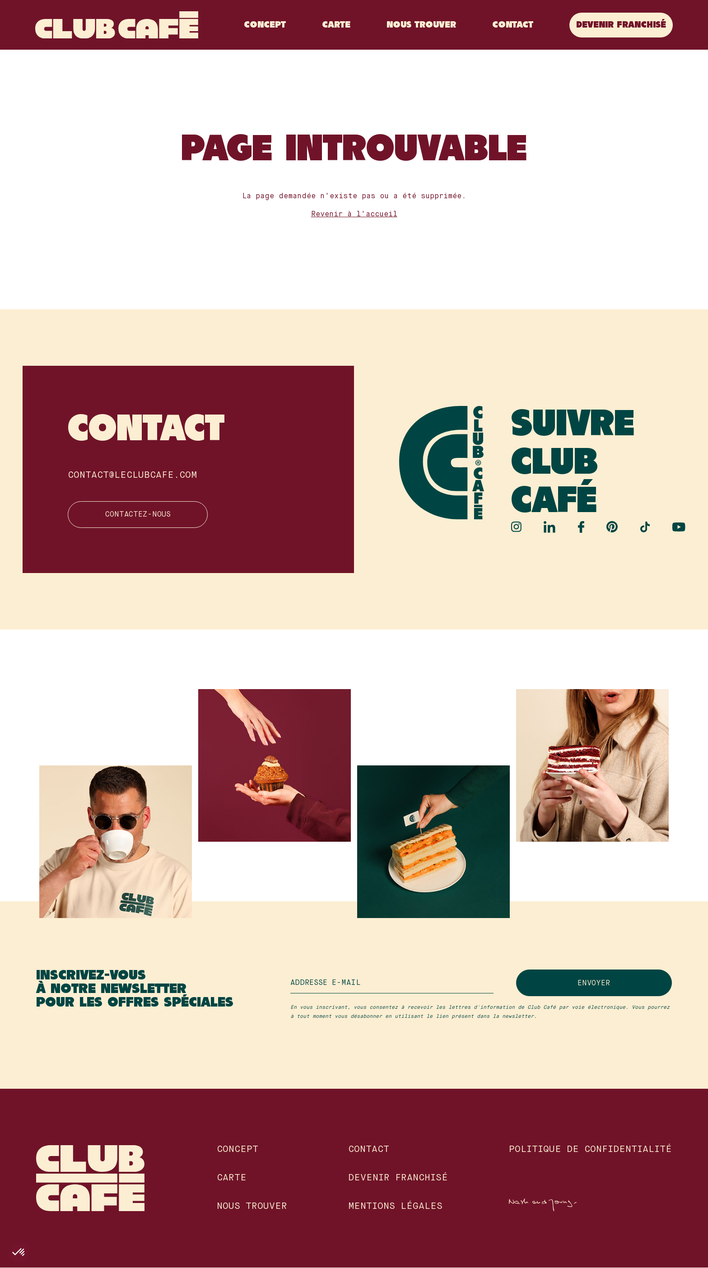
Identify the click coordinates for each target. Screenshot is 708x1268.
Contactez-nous (131, 515)
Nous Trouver (420, 25)
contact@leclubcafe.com (132, 475)
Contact (511, 25)
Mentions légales (395, 1207)
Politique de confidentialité (590, 1150)
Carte (335, 25)
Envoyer (608, 983)
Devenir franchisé (620, 25)
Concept (264, 25)
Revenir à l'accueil (354, 214)
